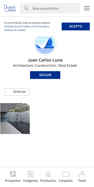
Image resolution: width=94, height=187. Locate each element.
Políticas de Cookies (15, 30)
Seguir (45, 75)
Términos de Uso (12, 26)
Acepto (75, 26)
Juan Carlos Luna (45, 60)
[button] (16, 92)
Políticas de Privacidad (34, 26)
